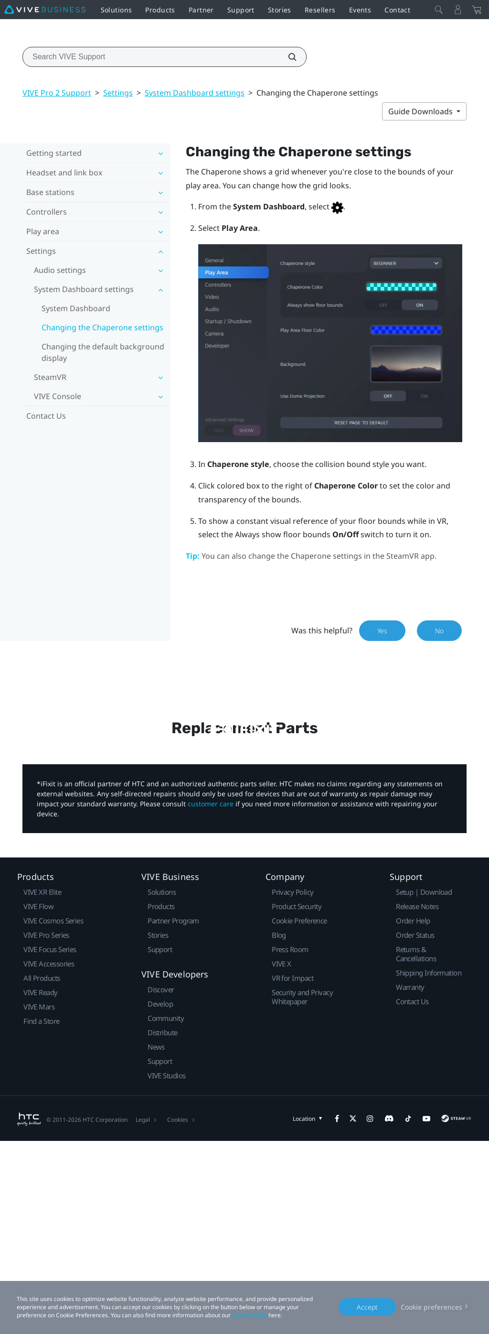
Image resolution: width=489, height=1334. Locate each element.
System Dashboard (76, 308)
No (439, 630)
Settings (118, 92)
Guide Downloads (421, 111)
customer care (211, 996)
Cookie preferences (431, 1307)
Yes (382, 630)
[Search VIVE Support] (287, 56)
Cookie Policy (249, 1315)
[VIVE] (44, 9)
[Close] (438, 9)
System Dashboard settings (194, 92)
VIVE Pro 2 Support (56, 92)
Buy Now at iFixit (244, 898)
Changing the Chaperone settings (102, 327)
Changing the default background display (103, 352)
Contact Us (46, 416)
